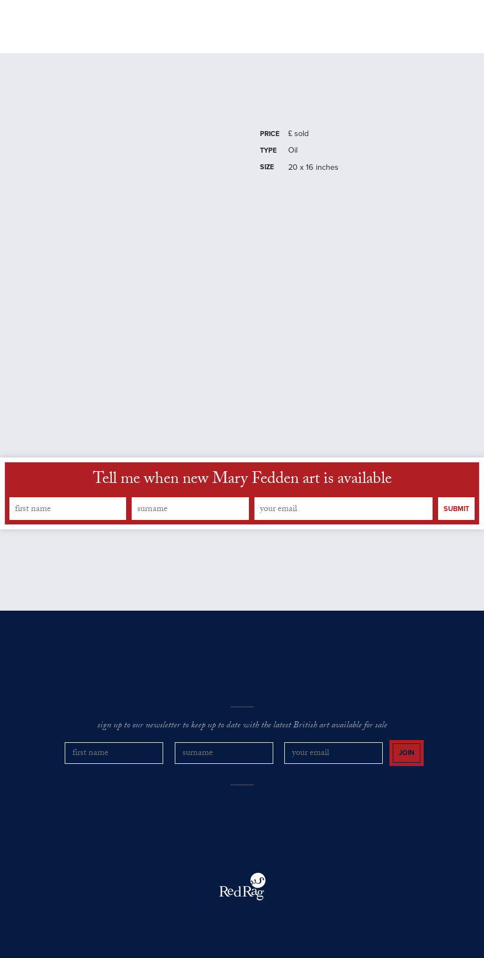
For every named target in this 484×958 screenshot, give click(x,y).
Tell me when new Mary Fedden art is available (242, 480)
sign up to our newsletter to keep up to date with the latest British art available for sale (242, 726)
